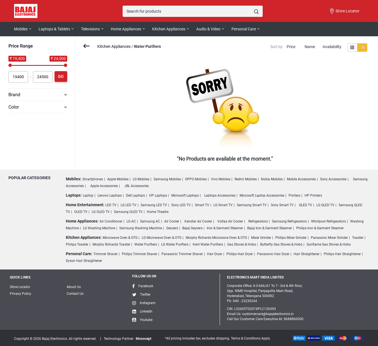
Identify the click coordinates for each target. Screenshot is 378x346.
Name (310, 46)
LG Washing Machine (99, 228)
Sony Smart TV (282, 205)
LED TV (110, 205)
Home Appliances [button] (126, 29)
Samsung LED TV (154, 205)
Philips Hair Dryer (239, 254)
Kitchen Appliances (113, 46)
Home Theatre (157, 212)
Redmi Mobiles (246, 179)
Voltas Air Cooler (230, 221)
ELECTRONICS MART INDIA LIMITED (255, 277)
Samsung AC (150, 221)
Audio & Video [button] (208, 29)
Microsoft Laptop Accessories (262, 195)
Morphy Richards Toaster (111, 244)
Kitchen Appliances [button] (168, 29)
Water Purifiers (145, 244)
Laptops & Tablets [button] (54, 29)
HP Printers (313, 195)
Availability (332, 46)
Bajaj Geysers (192, 228)
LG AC (131, 221)
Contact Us (75, 294)
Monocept (143, 339)
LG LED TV (128, 205)
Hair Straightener (307, 254)
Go (61, 76)
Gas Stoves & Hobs (241, 244)
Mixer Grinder (261, 238)
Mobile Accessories (301, 179)
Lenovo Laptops (110, 195)
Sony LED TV (181, 205)
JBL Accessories (136, 186)
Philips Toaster (77, 244)
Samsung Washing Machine (140, 228)
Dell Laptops (135, 195)
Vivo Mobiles (220, 179)
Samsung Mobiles (167, 179)
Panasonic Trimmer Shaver (182, 254)
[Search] (193, 11)
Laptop (88, 195)
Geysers (172, 228)
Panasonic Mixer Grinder (329, 238)
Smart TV (202, 205)
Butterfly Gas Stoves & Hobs (281, 244)
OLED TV (80, 212)
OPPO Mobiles (196, 179)
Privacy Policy (20, 294)
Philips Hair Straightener (342, 254)
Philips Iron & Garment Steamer (320, 228)
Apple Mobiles (118, 179)
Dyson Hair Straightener (84, 261)
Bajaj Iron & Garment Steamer (269, 228)
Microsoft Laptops (185, 195)
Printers (294, 195)
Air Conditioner (111, 221)
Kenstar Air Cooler (198, 221)
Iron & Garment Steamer (225, 228)
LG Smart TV (223, 205)
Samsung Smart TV (252, 205)
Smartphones (92, 179)
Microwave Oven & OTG (120, 238)
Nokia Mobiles (272, 179)
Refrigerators (258, 221)
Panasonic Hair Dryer (273, 254)
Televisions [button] (90, 29)
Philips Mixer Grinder (291, 238)
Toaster (357, 238)
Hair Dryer (214, 254)
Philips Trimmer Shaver (139, 254)
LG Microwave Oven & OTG (161, 238)
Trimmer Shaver (105, 254)
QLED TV (305, 205)
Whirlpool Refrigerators (328, 221)
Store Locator (344, 11)
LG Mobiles (141, 179)
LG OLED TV (101, 212)
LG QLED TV (325, 205)
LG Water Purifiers (174, 244)
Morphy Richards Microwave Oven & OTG (216, 238)
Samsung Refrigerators (289, 221)
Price (291, 46)
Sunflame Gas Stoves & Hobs (329, 244)
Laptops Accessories (219, 195)
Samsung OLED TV (128, 212)
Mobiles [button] (21, 29)
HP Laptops (158, 195)
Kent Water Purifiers (208, 244)
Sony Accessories (333, 179)
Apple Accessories (104, 186)
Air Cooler (171, 221)
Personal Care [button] (243, 29)
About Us (74, 287)
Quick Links (20, 277)
